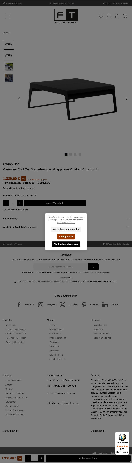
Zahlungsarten (12, 406)
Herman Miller (56, 329)
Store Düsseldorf (13, 381)
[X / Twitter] (67, 304)
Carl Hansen (55, 333)
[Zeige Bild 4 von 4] (80, 154)
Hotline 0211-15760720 (16, 397)
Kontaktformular (70, 403)
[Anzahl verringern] (6, 203)
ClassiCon (54, 342)
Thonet (53, 325)
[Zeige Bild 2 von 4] (70, 154)
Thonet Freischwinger (15, 329)
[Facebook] (23, 304)
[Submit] (93, 266)
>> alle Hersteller (58, 359)
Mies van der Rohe (102, 333)
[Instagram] (45, 304)
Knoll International (58, 338)
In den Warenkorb (55, 203)
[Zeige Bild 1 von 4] (66, 154)
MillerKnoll (54, 346)
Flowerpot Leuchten (14, 342)
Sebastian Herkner (102, 338)
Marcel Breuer (100, 325)
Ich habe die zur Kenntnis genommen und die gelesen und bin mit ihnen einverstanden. (67, 281)
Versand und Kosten (15, 393)
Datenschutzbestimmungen (39, 281)
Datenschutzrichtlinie (79, 272)
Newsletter (10, 402)
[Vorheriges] (19, 99)
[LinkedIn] (109, 304)
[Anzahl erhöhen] (20, 203)
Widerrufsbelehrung (14, 410)
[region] (66, 99)
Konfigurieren (66, 236)
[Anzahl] (13, 203)
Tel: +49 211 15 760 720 (61, 385)
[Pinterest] (88, 304)
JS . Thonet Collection (15, 338)
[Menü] (7, 16)
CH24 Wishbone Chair (16, 333)
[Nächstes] (126, 99)
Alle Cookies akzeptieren (66, 244)
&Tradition (54, 351)
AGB (80, 281)
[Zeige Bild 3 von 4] (75, 154)
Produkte (8, 320)
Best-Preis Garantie (14, 414)
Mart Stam (98, 329)
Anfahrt (8, 385)
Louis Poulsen (56, 355)
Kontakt (9, 389)
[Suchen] (125, 16)
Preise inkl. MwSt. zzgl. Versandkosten (19, 188)
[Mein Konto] (109, 16)
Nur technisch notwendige (66, 229)
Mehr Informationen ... (66, 223)
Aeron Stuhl (10, 325)
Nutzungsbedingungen (100, 272)
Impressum (104, 453)
